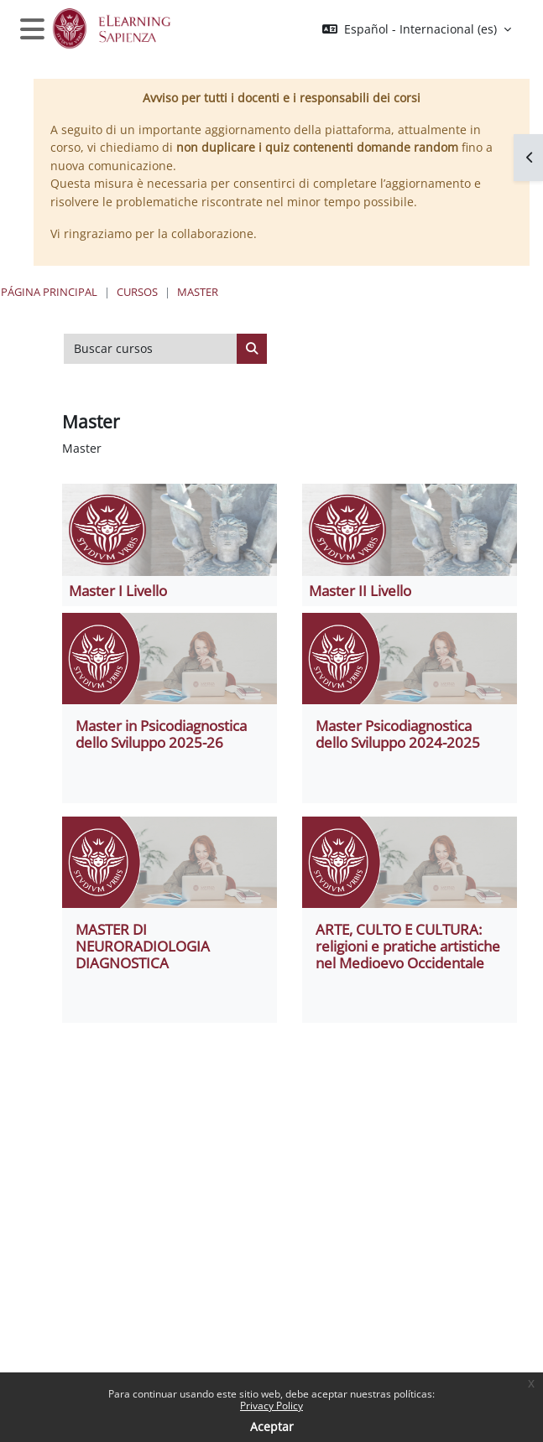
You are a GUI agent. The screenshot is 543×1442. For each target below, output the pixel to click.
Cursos (137, 291)
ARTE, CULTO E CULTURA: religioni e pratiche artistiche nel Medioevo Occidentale (408, 946)
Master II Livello (360, 590)
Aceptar (272, 1426)
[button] (416, 29)
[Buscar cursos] (151, 349)
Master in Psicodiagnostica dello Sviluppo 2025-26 (161, 734)
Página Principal (49, 291)
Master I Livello (118, 590)
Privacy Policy (271, 1405)
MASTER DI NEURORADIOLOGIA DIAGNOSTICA (143, 946)
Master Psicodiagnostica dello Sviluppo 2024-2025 (398, 734)
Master (197, 291)
